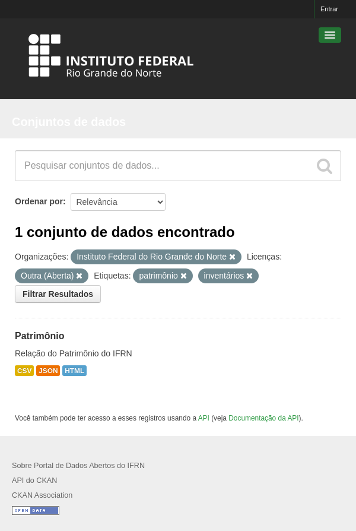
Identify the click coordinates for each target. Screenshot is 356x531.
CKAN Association (42, 495)
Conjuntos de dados (69, 121)
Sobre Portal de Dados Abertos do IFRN (78, 466)
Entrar (329, 8)
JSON (48, 370)
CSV (24, 370)
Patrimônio (40, 336)
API (203, 418)
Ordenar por (39, 201)
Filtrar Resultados (58, 294)
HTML (74, 370)
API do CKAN (34, 480)
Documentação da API (263, 418)
